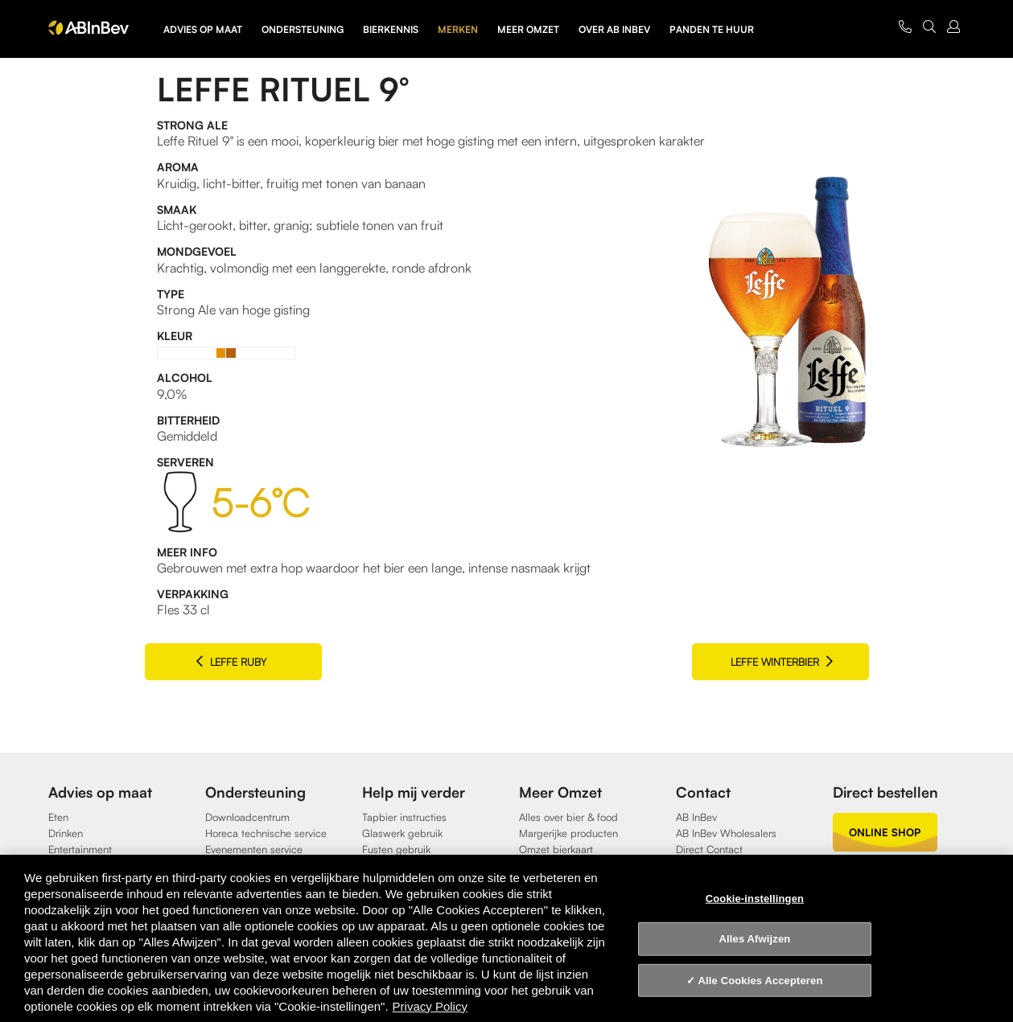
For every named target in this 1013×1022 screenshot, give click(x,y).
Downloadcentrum (247, 817)
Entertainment (80, 849)
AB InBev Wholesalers (726, 833)
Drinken (65, 833)
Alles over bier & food (568, 817)
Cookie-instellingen (755, 898)
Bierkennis (390, 29)
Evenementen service (254, 849)
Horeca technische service (266, 833)
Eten (58, 817)
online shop (884, 832)
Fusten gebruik (396, 849)
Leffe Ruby (231, 661)
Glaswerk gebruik (402, 833)
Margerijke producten (568, 833)
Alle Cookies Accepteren (760, 981)
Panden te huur (711, 29)
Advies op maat (202, 29)
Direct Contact (709, 849)
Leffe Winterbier (782, 661)
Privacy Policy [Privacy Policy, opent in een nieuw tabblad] (430, 1006)
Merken (458, 29)
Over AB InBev (614, 29)
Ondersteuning (302, 29)
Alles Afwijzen (755, 939)
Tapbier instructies (404, 817)
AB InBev (696, 817)
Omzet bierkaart (556, 849)
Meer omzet (528, 29)
